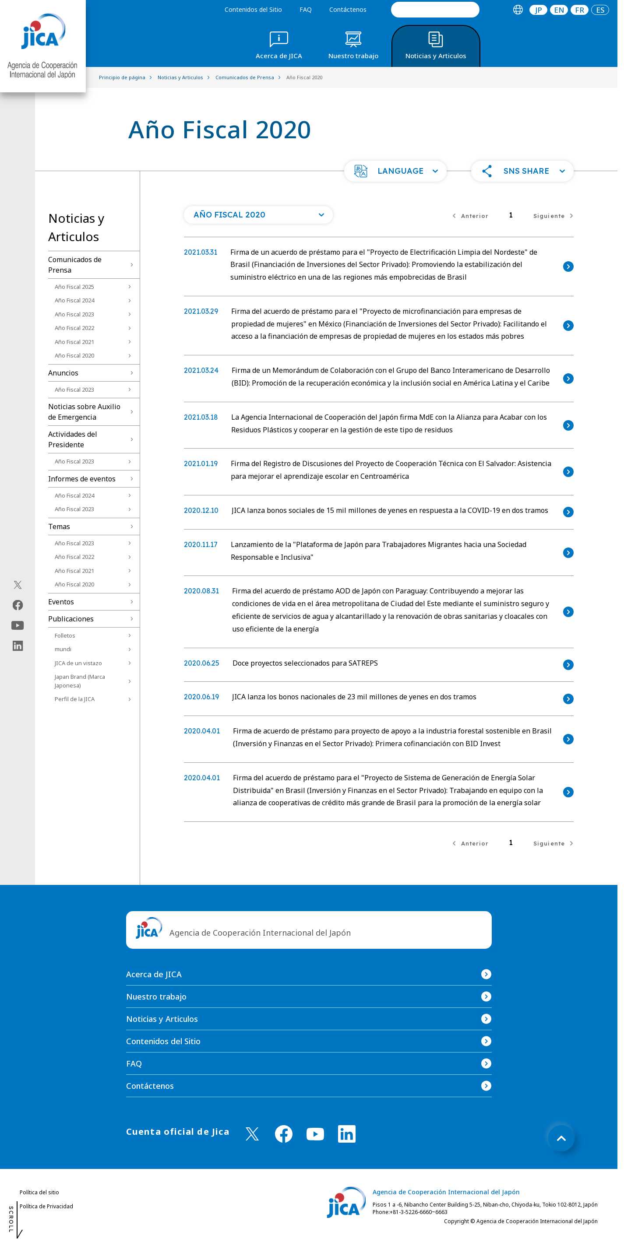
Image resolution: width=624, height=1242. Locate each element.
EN (559, 10)
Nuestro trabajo (156, 996)
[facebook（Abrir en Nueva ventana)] (17, 605)
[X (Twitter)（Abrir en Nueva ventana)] (17, 585)
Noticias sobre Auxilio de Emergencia (84, 412)
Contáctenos (348, 9)
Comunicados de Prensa (75, 265)
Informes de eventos (82, 479)
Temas (59, 526)
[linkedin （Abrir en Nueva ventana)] (347, 1134)
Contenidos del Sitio (253, 9)
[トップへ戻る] (561, 1138)
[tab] (518, 10)
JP (538, 10)
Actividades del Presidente (72, 439)
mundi (63, 649)
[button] (395, 171)
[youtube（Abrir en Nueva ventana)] (17, 625)
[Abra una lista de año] (258, 215)
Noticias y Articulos (162, 1019)
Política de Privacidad (46, 1206)
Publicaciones (71, 619)
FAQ (306, 9)
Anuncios (63, 373)
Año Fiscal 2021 (74, 342)
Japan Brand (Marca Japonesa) (80, 681)
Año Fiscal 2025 (74, 287)
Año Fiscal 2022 (74, 328)
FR (579, 10)
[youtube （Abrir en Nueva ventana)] (315, 1134)
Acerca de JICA (154, 974)
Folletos (65, 635)
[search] (435, 10)
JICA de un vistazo (78, 663)
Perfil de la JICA (75, 699)
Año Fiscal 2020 (74, 355)
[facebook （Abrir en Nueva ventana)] (284, 1134)
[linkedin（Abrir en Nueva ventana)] (17, 646)
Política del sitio (39, 1192)
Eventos (61, 602)
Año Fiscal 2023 (74, 314)
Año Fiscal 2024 (74, 300)
